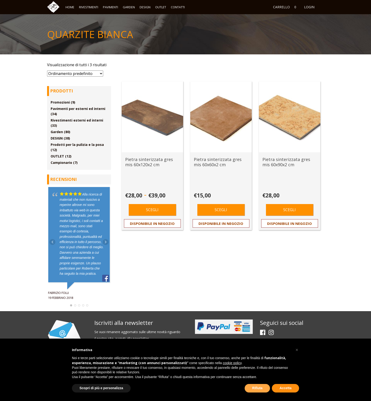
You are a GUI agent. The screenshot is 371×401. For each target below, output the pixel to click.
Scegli (152, 209)
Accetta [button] (285, 388)
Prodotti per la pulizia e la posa (77, 144)
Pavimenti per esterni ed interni (78, 108)
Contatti (178, 7)
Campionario (61, 162)
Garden (129, 7)
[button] (296, 350)
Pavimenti (110, 7)
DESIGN (145, 7)
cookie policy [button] (232, 363)
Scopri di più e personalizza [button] (101, 388)
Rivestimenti (88, 7)
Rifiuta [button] (257, 388)
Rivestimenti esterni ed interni (77, 120)
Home (70, 7)
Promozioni (60, 102)
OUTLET (160, 7)
